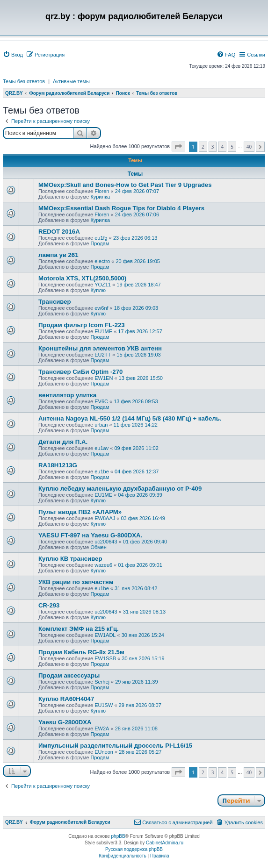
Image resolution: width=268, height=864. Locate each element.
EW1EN (103, 378)
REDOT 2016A (59, 231)
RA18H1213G (57, 465)
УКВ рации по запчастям (75, 582)
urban (101, 425)
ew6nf (101, 308)
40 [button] (249, 146)
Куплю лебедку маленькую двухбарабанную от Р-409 (120, 488)
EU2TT (102, 354)
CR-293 (48, 605)
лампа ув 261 (58, 254)
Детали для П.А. (62, 441)
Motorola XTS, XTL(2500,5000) (82, 278)
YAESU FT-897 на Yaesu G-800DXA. (90, 535)
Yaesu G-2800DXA (65, 722)
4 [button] (222, 146)
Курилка (100, 197)
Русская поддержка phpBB (134, 849)
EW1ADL (105, 635)
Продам (99, 243)
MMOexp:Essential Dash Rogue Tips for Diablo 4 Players (121, 208)
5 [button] (232, 146)
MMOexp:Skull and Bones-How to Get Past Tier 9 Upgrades (125, 184)
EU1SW (103, 705)
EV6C (101, 401)
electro (102, 261)
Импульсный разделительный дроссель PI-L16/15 (115, 745)
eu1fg (101, 238)
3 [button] (212, 146)
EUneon (103, 752)
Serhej (101, 682)
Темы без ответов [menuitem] (24, 81)
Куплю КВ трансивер (70, 558)
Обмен (98, 547)
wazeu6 (103, 565)
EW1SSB (105, 658)
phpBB (118, 836)
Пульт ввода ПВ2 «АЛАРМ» (80, 511)
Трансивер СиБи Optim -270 (80, 371)
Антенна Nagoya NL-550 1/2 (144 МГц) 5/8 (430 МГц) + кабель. (129, 418)
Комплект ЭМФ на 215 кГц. (78, 628)
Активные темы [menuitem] (71, 81)
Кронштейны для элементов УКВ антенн (100, 348)
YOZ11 (102, 284)
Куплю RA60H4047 (66, 698)
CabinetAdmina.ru (164, 842)
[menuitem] (13, 54)
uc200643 (105, 541)
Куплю (98, 290)
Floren (101, 191)
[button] (178, 146)
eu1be (101, 471)
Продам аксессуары (69, 675)
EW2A (101, 728)
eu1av (101, 448)
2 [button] (203, 146)
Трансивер (54, 301)
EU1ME (103, 331)
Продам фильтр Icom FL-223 (81, 324)
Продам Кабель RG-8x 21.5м (81, 652)
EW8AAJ (104, 518)
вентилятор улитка (67, 395)
